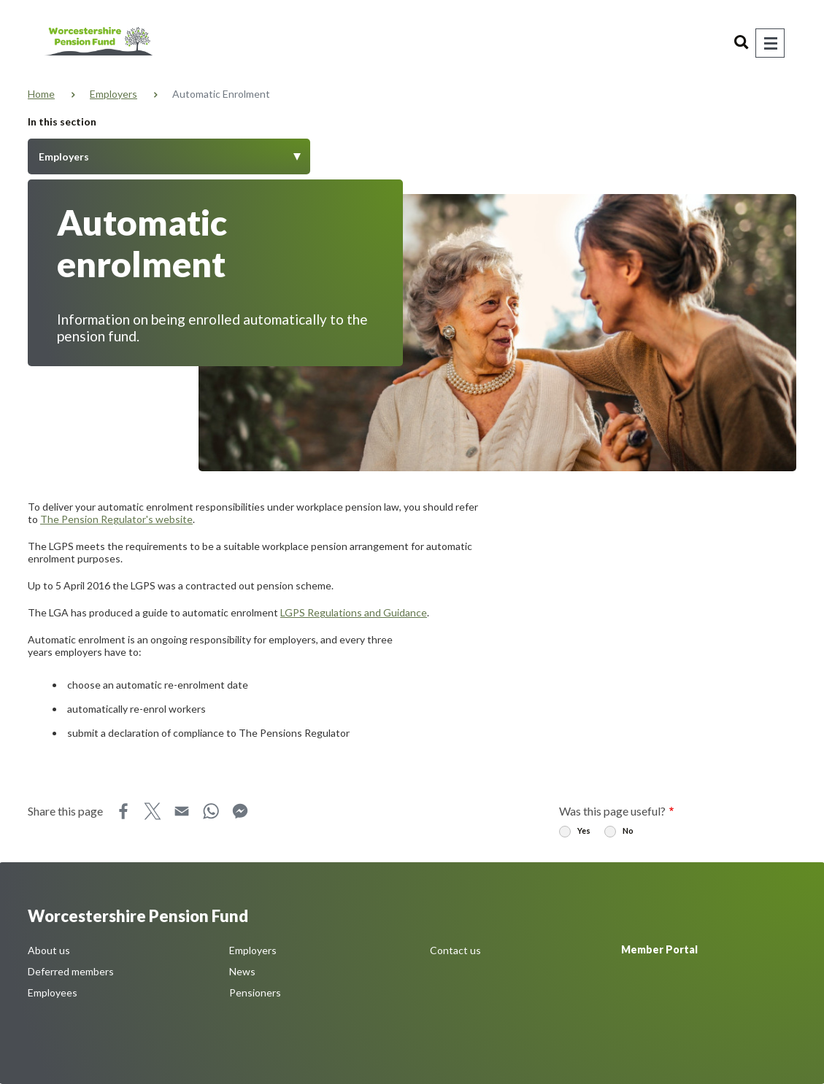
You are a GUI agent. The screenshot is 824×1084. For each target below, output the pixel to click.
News (242, 971)
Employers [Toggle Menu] (64, 156)
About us (49, 950)
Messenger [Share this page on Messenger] (240, 811)
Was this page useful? (612, 811)
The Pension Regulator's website (116, 519)
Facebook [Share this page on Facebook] (123, 811)
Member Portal (659, 949)
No (628, 830)
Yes (583, 830)
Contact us (455, 950)
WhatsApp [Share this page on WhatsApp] (211, 811)
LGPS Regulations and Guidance (353, 612)
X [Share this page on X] (152, 811)
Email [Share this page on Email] (182, 811)
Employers (113, 94)
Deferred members (71, 971)
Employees (52, 992)
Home (41, 94)
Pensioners (255, 992)
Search (741, 43)
